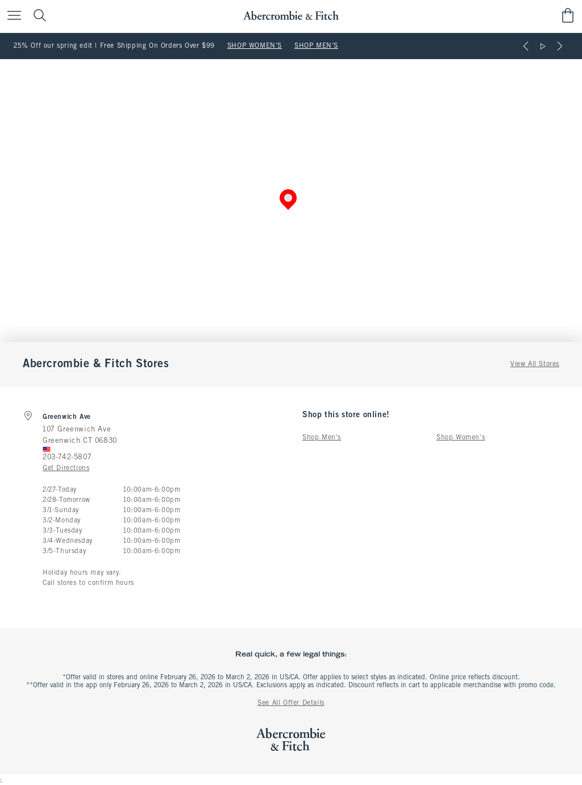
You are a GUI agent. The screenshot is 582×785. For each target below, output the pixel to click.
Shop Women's (460, 437)
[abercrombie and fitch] (290, 15)
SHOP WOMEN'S (254, 46)
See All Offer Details (291, 703)
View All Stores (534, 364)
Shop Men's (321, 437)
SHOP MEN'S (316, 46)
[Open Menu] (11, 16)
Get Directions (66, 468)
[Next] (559, 46)
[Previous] (525, 46)
